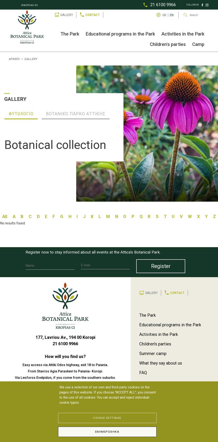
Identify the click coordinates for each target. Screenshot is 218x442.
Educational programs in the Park (120, 34)
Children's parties (168, 44)
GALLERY (66, 15)
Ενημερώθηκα (107, 431)
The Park (69, 34)
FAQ (143, 372)
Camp (198, 44)
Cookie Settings (107, 417)
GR (164, 15)
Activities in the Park (182, 34)
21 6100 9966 (163, 4)
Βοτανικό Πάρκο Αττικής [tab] (75, 113)
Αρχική (14, 59)
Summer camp (152, 353)
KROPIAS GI (29, 5)
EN (172, 15)
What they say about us (160, 363)
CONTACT (92, 15)
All (4, 216)
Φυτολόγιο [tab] (21, 113)
